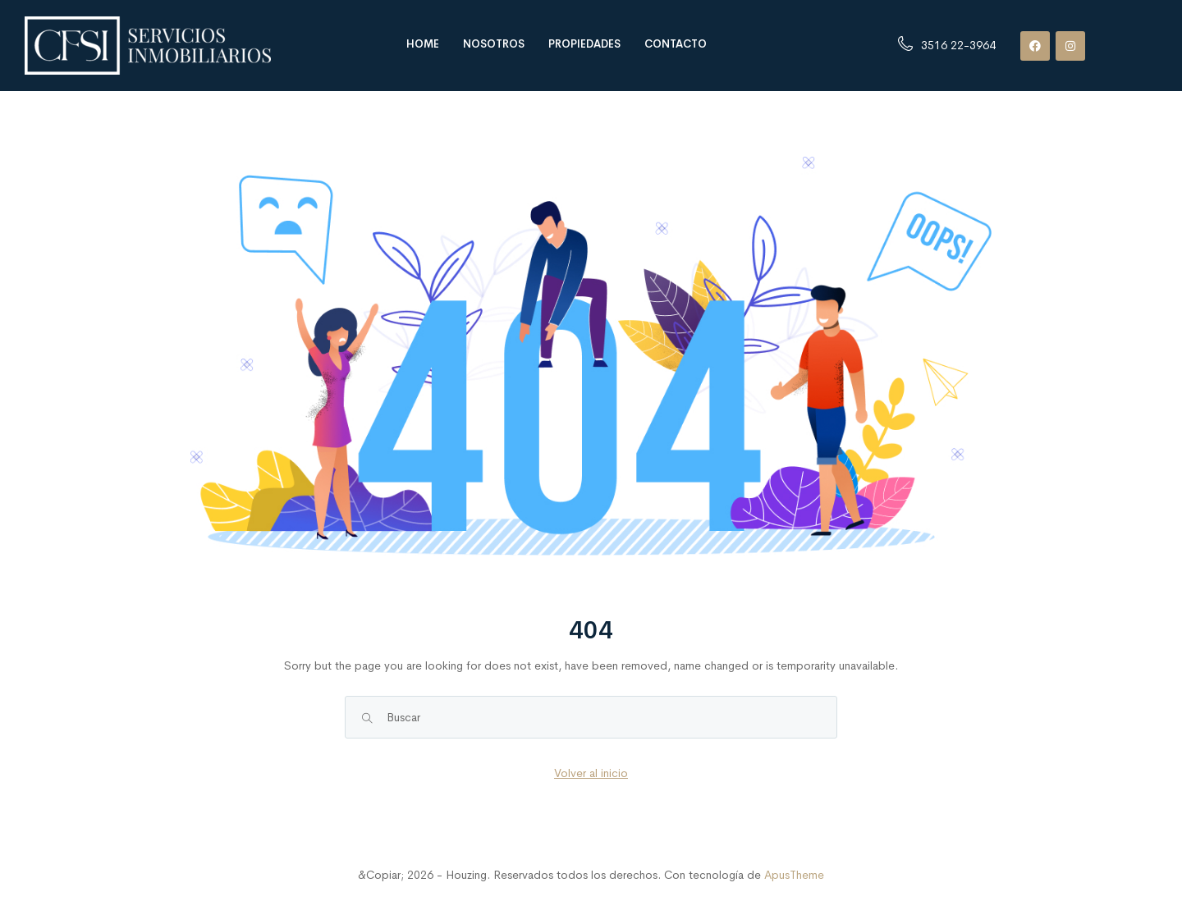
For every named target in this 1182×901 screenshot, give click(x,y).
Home (422, 44)
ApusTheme (794, 874)
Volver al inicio (591, 773)
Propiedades (584, 44)
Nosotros (494, 44)
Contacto (675, 44)
